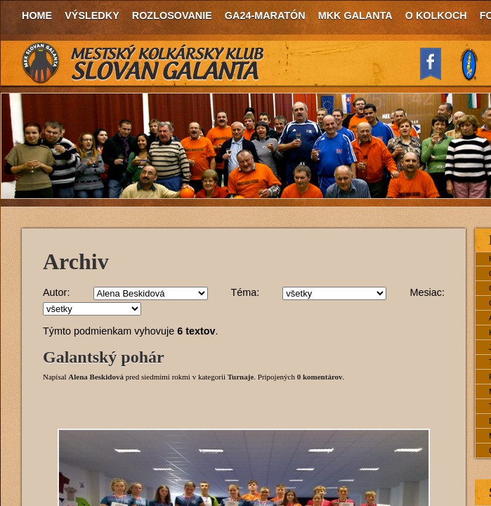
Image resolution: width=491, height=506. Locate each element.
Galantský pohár (103, 357)
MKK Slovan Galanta (143, 63)
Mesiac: (427, 292)
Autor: (56, 292)
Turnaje (241, 376)
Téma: (244, 292)
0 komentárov (320, 376)
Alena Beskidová (96, 376)
